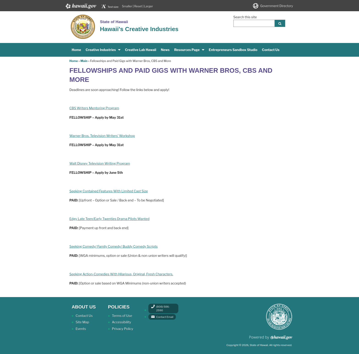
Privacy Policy (122, 329)
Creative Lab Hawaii (140, 50)
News (165, 50)
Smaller (127, 6)
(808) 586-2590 (163, 308)
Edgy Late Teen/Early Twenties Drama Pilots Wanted (109, 219)
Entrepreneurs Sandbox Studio (233, 50)
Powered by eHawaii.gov (270, 339)
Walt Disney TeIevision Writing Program (99, 163)
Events (81, 329)
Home (76, 50)
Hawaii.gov (80, 6)
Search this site (245, 17)
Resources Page (187, 50)
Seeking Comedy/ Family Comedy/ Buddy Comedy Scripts (113, 246)
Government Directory (276, 6)
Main (83, 61)
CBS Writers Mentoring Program (94, 108)
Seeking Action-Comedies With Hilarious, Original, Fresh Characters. (121, 274)
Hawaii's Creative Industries (139, 29)
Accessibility (121, 322)
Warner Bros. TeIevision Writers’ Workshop (102, 136)
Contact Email (164, 317)
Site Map (82, 322)
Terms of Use (122, 316)
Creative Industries (101, 50)
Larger (148, 6)
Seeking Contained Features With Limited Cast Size (108, 191)
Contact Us (271, 50)
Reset (138, 6)
